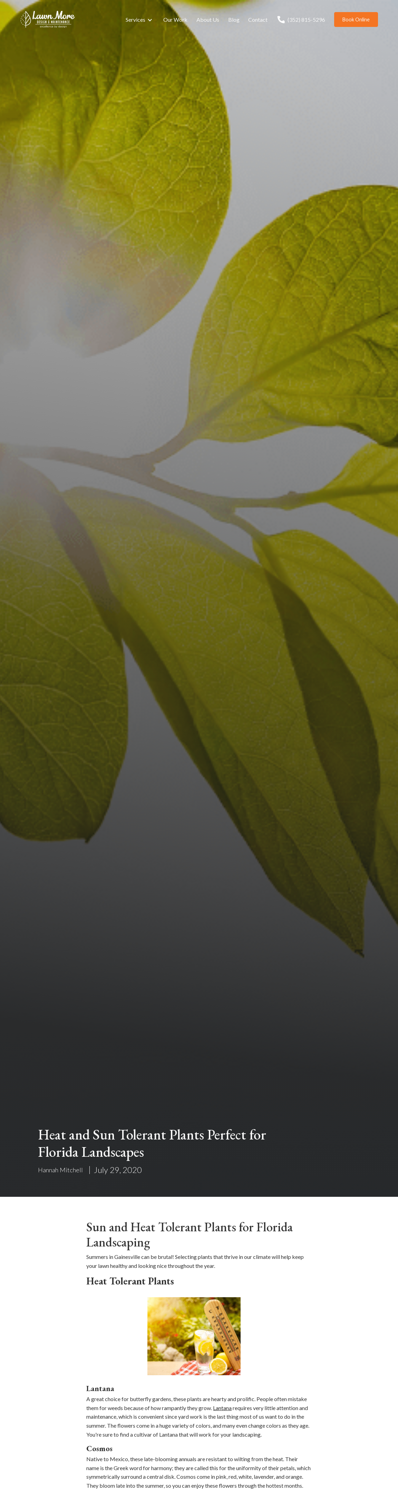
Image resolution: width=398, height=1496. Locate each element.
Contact (258, 19)
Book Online (356, 19)
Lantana (222, 1408)
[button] (140, 19)
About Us (207, 19)
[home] (48, 19)
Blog (234, 19)
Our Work (175, 19)
